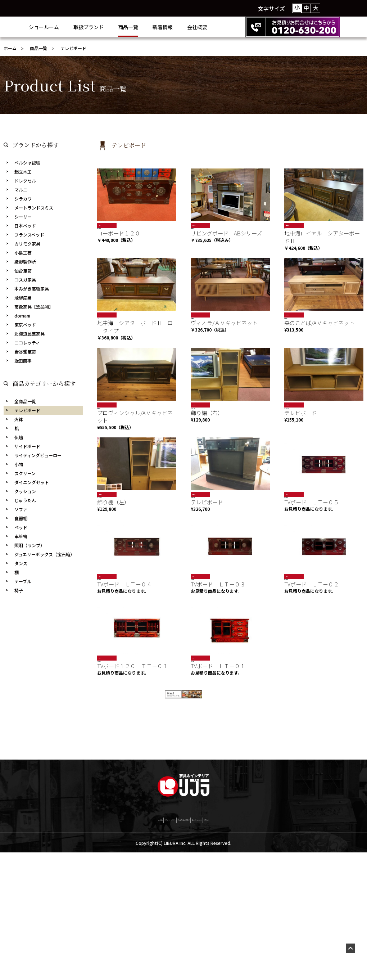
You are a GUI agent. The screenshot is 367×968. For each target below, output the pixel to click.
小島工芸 (23, 252)
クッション (25, 491)
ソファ (20, 509)
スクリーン (25, 473)
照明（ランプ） (29, 545)
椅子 (18, 590)
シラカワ (23, 198)
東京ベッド (25, 324)
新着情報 (191, 27)
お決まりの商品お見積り (184, 933)
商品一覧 (157, 27)
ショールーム (73, 27)
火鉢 (18, 419)
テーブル (22, 581)
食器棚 (20, 518)
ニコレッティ (27, 342)
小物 (18, 464)
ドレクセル (25, 180)
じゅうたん (25, 500)
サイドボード (27, 446)
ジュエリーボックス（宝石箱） (44, 554)
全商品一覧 (25, 401)
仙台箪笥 (23, 270)
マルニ (20, 189)
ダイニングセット (31, 482)
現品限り (292, 225)
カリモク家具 (27, 243)
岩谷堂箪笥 (25, 351)
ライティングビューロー (38, 455)
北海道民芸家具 (29, 333)
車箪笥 (20, 536)
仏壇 (18, 437)
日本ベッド (25, 225)
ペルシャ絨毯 (27, 162)
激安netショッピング (247, 933)
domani (22, 315)
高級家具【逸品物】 (33, 306)
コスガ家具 (25, 279)
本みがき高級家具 (31, 288)
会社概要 (226, 27)
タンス (20, 563)
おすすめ (198, 225)
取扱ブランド (117, 27)
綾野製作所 (25, 261)
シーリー (23, 216)
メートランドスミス (33, 207)
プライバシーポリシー (120, 933)
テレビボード (27, 410)
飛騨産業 (23, 297)
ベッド (20, 527)
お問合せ (292, 933)
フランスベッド (29, 234)
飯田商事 (23, 360)
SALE (103, 225)
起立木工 (23, 171)
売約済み (292, 319)
